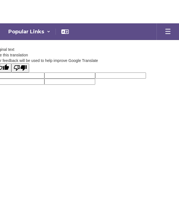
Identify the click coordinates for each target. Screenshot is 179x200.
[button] (29, 31)
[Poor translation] (20, 67)
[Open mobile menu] (168, 31)
